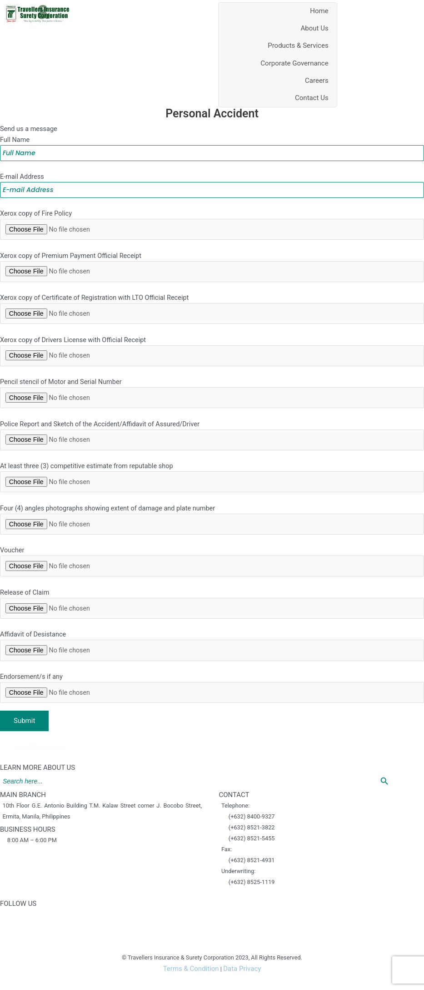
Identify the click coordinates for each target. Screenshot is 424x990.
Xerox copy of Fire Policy (212, 223)
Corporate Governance (294, 60)
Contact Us (312, 95)
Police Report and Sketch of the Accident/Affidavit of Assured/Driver (212, 442)
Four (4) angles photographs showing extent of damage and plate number (212, 530)
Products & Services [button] (298, 43)
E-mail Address (212, 182)
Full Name (212, 144)
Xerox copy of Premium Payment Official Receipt (212, 267)
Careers (317, 78)
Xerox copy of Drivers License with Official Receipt (212, 354)
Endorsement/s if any (212, 706)
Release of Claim (212, 618)
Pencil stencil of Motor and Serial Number (212, 398)
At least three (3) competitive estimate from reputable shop (212, 486)
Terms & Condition (191, 984)
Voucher (212, 574)
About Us (315, 26)
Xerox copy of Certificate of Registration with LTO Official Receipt (212, 311)
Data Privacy (242, 984)
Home (319, 8)
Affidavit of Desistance (212, 662)
